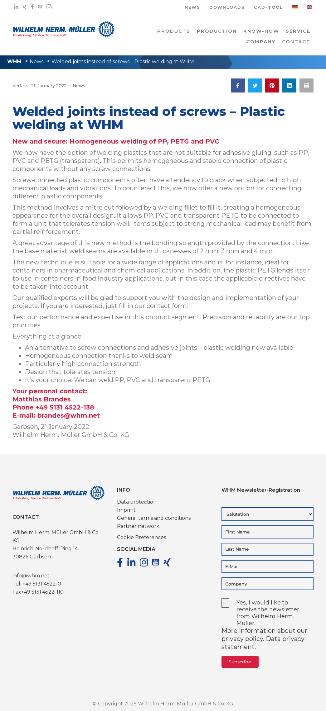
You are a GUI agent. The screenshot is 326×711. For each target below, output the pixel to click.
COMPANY (260, 42)
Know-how (261, 31)
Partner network (138, 526)
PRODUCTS (173, 31)
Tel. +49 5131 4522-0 (36, 584)
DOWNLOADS (227, 8)
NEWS (192, 8)
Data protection (137, 502)
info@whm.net (31, 576)
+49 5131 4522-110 (42, 592)
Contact (296, 42)
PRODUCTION (217, 31)
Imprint (126, 510)
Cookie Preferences (141, 537)
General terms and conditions (154, 518)
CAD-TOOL (268, 8)
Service (298, 31)
